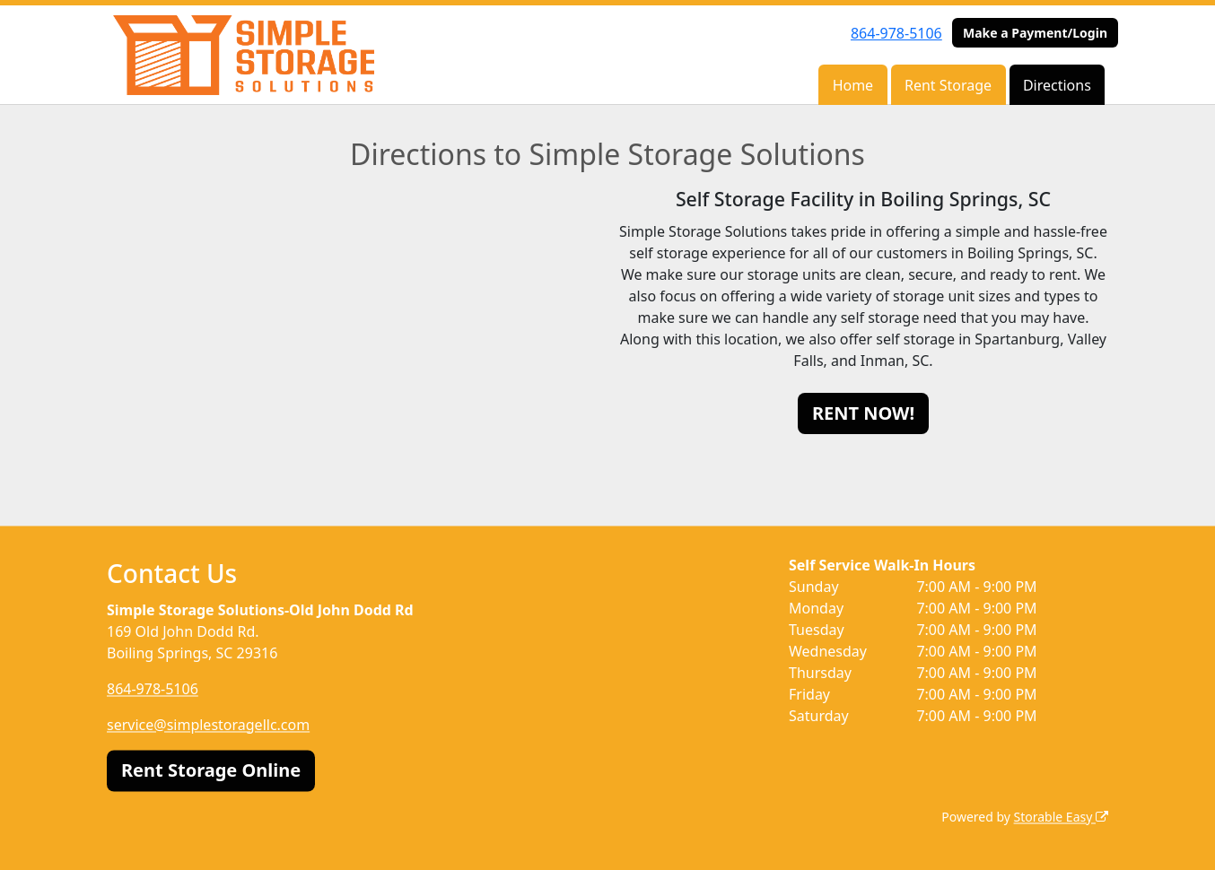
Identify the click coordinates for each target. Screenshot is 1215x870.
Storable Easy (1061, 816)
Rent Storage (948, 85)
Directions (1057, 85)
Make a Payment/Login (1035, 32)
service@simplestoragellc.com (208, 725)
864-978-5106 (896, 33)
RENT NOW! (863, 413)
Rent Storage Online (211, 770)
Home (853, 85)
